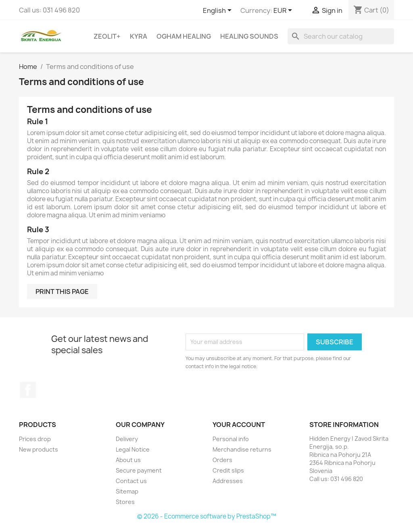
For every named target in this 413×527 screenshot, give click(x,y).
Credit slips (228, 470)
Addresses (228, 481)
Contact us (131, 481)
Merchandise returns (242, 449)
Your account (239, 424)
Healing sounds (249, 36)
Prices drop (35, 439)
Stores (125, 502)
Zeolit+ (107, 36)
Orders (222, 460)
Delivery (127, 439)
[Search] (341, 36)
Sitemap (127, 491)
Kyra (138, 36)
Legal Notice (133, 449)
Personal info (231, 439)
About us (128, 460)
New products (38, 449)
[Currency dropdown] (284, 11)
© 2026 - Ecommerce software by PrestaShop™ (206, 516)
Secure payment (139, 470)
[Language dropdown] (218, 11)
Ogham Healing (183, 36)
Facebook (28, 390)
